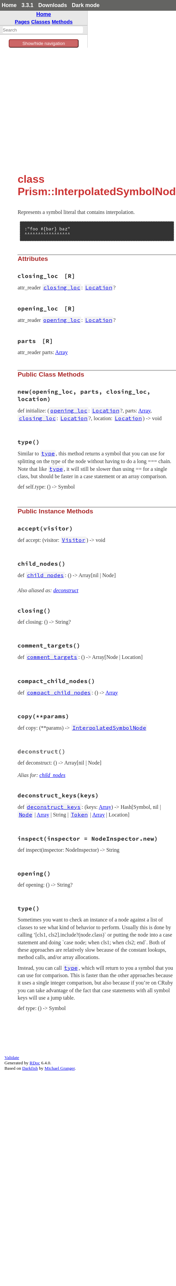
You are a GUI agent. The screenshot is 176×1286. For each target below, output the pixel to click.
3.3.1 (27, 5)
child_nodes (52, 775)
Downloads (52, 5)
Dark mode (86, 5)
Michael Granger (60, 1068)
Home (9, 5)
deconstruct (66, 590)
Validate (11, 1057)
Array (61, 352)
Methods (62, 21)
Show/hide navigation (44, 43)
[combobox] (43, 29)
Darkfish (30, 1068)
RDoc (35, 1062)
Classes (40, 21)
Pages (22, 21)
